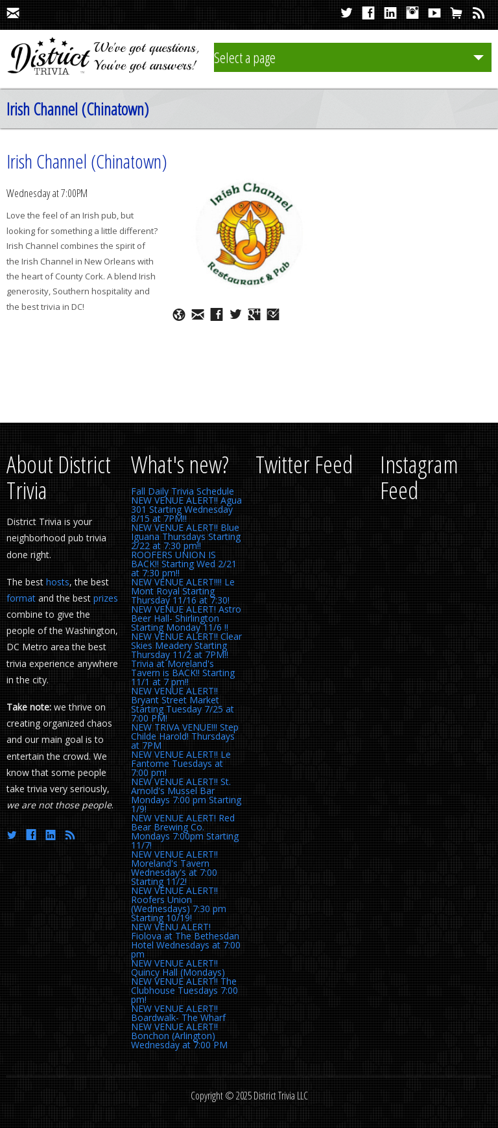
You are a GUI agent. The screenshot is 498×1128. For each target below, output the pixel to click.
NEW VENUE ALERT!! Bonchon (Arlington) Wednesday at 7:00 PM (179, 1035)
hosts (57, 582)
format (21, 598)
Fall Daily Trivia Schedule (182, 491)
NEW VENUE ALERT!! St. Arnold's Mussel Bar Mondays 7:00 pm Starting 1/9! (186, 795)
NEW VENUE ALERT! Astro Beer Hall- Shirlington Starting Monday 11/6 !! (186, 618)
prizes (105, 598)
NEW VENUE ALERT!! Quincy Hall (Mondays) (178, 967)
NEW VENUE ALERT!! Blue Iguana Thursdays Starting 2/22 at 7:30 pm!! (186, 536)
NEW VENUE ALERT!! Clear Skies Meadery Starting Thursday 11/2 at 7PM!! (186, 645)
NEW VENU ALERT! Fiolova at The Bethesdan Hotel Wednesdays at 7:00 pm (186, 940)
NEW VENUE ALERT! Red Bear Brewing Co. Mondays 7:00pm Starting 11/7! (185, 831)
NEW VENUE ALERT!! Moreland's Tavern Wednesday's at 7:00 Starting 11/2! (174, 867)
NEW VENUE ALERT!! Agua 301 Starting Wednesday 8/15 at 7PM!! (186, 509)
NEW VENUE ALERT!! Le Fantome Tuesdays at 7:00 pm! (181, 763)
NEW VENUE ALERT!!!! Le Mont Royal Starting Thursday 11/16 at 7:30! (183, 591)
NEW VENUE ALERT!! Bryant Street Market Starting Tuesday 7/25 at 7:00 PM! (182, 704)
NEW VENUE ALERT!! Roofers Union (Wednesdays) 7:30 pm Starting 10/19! (178, 904)
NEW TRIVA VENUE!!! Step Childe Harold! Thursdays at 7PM (185, 736)
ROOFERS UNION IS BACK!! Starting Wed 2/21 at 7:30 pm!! (184, 563)
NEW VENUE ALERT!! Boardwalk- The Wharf (178, 1013)
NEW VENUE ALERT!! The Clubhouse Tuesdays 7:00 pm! (184, 990)
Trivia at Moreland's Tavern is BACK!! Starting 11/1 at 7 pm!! (183, 672)
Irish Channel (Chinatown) (86, 161)
